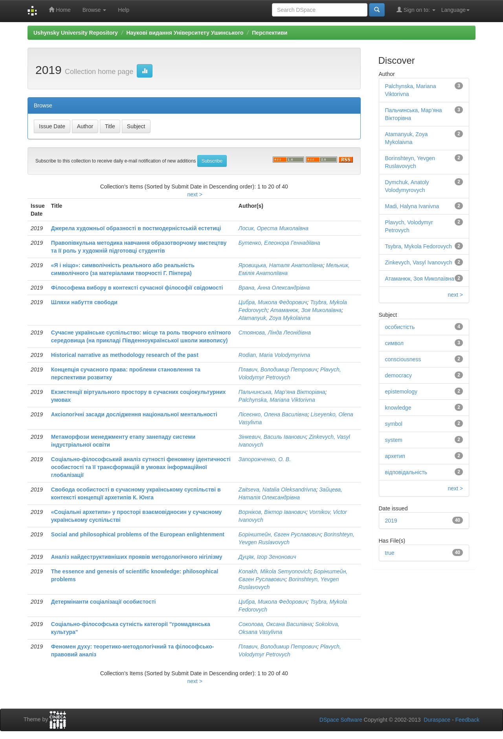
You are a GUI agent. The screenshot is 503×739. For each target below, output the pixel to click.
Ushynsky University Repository (75, 33)
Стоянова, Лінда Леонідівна (275, 332)
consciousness (403, 359)
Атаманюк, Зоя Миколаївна (305, 310)
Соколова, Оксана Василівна (275, 624)
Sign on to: (416, 9)
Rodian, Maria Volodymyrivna (274, 355)
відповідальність (406, 472)
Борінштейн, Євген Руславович (280, 534)
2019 (391, 520)
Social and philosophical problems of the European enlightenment (137, 534)
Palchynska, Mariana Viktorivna (277, 400)
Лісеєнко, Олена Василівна (273, 414)
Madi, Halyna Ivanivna (412, 206)
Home (59, 9)
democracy (398, 375)
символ (394, 343)
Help (123, 10)
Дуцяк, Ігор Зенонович (267, 557)
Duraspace (437, 720)
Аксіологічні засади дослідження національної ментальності (134, 414)
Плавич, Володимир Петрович (278, 369)
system (393, 440)
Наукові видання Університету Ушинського (184, 33)
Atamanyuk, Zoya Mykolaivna (274, 318)
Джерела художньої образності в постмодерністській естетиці (136, 228)
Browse (94, 10)
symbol (393, 424)
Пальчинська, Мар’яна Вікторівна (282, 392)
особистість (400, 327)
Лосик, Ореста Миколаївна (273, 228)
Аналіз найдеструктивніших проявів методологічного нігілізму (136, 557)
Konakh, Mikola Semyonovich (275, 571)
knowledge (398, 408)
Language (455, 10)
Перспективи (269, 33)
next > (194, 194)
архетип (395, 456)
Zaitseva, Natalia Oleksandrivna (277, 489)
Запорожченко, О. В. (265, 459)
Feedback (467, 720)
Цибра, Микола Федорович (273, 302)
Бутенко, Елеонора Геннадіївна (279, 243)
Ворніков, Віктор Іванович (272, 512)
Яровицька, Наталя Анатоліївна (281, 265)
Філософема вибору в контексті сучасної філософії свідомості (137, 288)
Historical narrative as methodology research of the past (124, 355)
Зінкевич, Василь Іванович (272, 437)
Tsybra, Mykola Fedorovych (418, 246)
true (390, 553)
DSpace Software (340, 720)
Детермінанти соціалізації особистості (103, 602)
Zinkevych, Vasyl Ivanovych (418, 262)
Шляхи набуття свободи (84, 302)
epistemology (401, 391)
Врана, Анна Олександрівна (274, 288)
